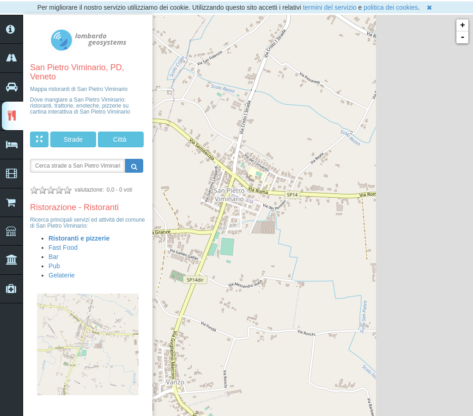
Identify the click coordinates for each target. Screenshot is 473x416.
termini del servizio (330, 7)
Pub (54, 266)
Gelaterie (62, 275)
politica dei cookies (391, 7)
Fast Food (63, 247)
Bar (54, 256)
